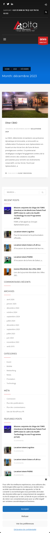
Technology (11, 383)
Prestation (27, 173)
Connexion (11, 399)
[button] (46, 479)
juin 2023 (10, 338)
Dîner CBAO (11, 122)
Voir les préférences (25, 523)
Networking (11, 370)
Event (20, 173)
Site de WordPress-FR (15, 411)
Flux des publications (15, 403)
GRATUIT (43, 41)
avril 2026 (10, 299)
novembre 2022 (13, 342)
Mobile (9, 366)
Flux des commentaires (16, 407)
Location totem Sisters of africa (27, 245)
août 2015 (11, 346)
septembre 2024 (13, 316)
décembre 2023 (13, 325)
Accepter (25, 509)
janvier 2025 (11, 303)
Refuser (25, 516)
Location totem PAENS (23, 257)
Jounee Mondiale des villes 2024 (27, 269)
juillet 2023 (11, 333)
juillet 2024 (11, 321)
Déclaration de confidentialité (25, 529)
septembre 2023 (13, 329)
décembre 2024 (13, 308)
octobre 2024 (12, 312)
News (9, 375)
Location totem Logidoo (24, 231)
